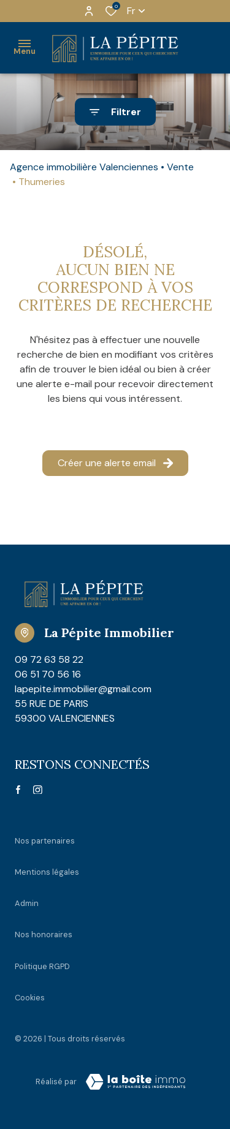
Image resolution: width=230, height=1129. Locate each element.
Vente (180, 166)
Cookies (30, 997)
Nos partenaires (45, 841)
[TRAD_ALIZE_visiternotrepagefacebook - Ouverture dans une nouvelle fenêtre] (18, 789)
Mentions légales (47, 872)
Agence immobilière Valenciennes (84, 166)
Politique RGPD (42, 966)
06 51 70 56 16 (48, 674)
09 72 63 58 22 (49, 659)
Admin (27, 903)
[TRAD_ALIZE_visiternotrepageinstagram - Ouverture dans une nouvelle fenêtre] (37, 790)
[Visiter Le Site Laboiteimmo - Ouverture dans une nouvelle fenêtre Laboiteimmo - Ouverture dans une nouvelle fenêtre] (135, 1082)
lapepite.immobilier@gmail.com (83, 688)
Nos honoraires (43, 934)
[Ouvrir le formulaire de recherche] (115, 112)
